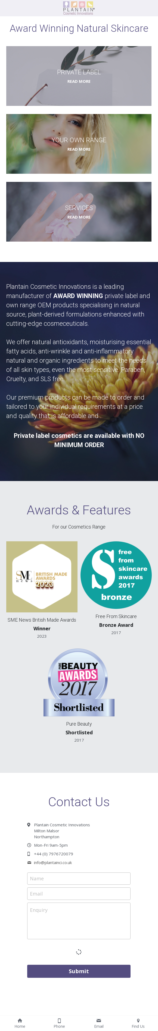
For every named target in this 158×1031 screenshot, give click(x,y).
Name (37, 878)
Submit (79, 971)
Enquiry (39, 910)
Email (36, 893)
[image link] (79, 7)
